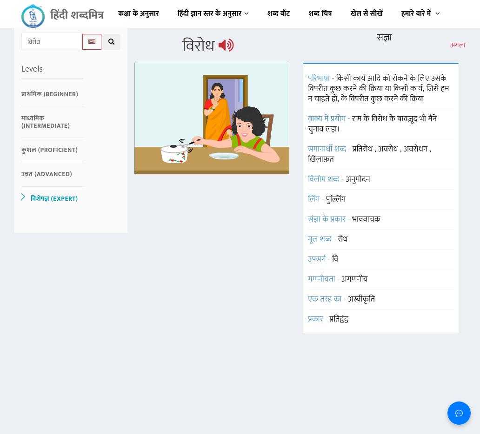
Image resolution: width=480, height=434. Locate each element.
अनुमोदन (358, 179)
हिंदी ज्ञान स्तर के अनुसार (213, 14)
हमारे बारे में (420, 14)
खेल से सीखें (367, 14)
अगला (458, 45)
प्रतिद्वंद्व (339, 319)
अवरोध (389, 149)
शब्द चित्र (320, 14)
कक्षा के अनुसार (138, 14)
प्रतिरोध (364, 149)
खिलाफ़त (321, 159)
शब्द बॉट (278, 14)
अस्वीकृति (361, 299)
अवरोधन (417, 149)
